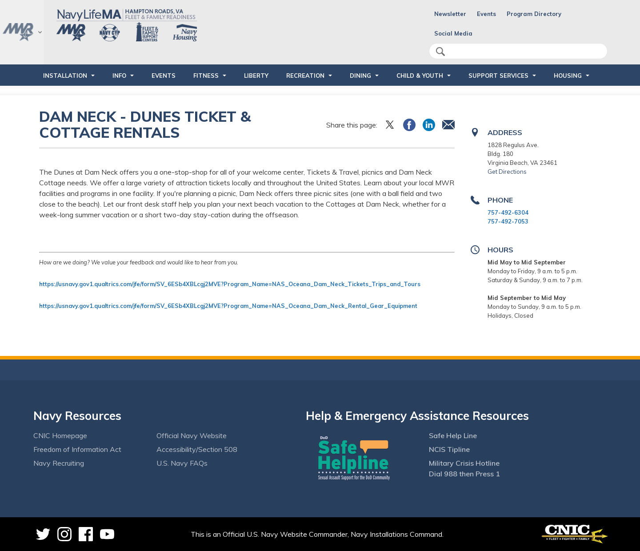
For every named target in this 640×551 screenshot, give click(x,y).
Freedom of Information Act (77, 449)
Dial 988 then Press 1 (464, 473)
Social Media (453, 33)
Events (486, 13)
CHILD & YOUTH (419, 75)
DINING (360, 75)
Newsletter (450, 13)
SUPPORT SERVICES (498, 75)
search (440, 51)
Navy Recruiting (58, 463)
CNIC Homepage (60, 435)
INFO (119, 75)
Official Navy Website (191, 435)
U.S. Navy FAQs (182, 463)
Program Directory (534, 13)
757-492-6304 (508, 212)
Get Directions (507, 171)
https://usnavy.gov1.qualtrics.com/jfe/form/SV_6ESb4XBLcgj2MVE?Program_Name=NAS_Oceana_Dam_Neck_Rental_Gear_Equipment (228, 305)
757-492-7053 (508, 221)
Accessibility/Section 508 (196, 449)
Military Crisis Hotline (464, 463)
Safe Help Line (453, 435)
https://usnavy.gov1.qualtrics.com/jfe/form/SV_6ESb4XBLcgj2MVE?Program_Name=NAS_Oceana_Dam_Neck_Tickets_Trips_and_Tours (230, 283)
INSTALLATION (65, 75)
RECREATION (305, 75)
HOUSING (568, 75)
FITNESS (206, 75)
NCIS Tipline (449, 449)
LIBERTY (256, 75)
